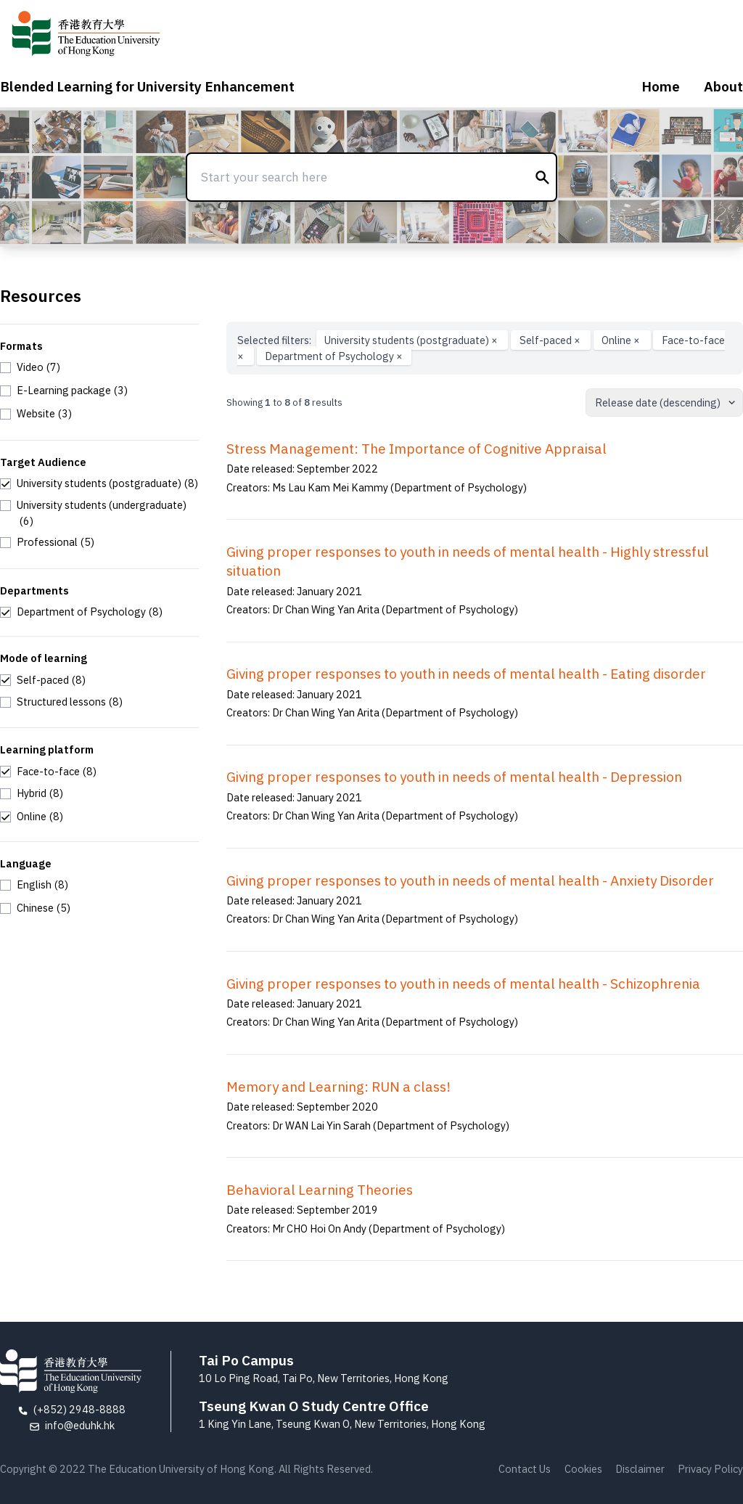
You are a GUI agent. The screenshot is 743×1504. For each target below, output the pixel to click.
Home (660, 86)
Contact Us (524, 1469)
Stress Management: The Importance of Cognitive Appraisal (416, 448)
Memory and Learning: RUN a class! (338, 1086)
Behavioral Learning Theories (319, 1189)
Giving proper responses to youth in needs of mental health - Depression (454, 776)
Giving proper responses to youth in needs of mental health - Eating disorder (466, 673)
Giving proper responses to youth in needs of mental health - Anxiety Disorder (470, 880)
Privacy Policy (710, 1469)
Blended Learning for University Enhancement (147, 86)
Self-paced (551, 340)
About (723, 86)
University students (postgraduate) (412, 340)
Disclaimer (640, 1469)
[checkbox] (30, 367)
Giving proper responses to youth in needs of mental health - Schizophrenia (463, 983)
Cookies (583, 1469)
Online (622, 340)
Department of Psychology (334, 356)
